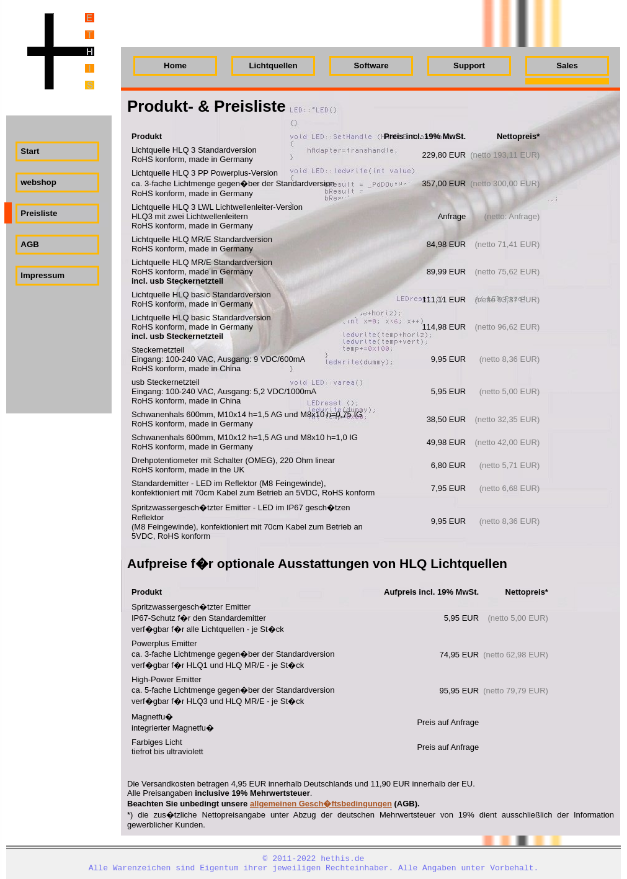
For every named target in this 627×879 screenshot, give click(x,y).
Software (371, 65)
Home (175, 65)
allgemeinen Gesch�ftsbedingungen (321, 803)
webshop (38, 182)
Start (29, 151)
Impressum (42, 275)
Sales (567, 65)
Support (469, 65)
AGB (29, 244)
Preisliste (38, 213)
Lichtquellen (273, 65)
